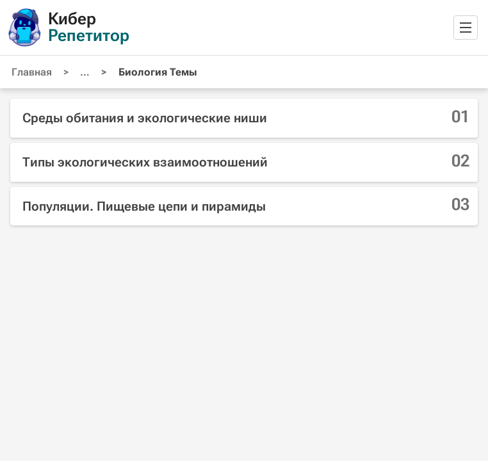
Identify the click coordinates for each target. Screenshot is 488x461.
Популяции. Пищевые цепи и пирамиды (144, 206)
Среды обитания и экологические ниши (144, 118)
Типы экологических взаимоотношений (145, 162)
